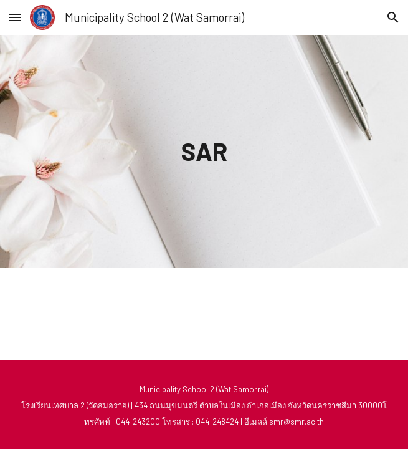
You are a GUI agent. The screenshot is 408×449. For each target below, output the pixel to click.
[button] (15, 17)
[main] (204, 151)
